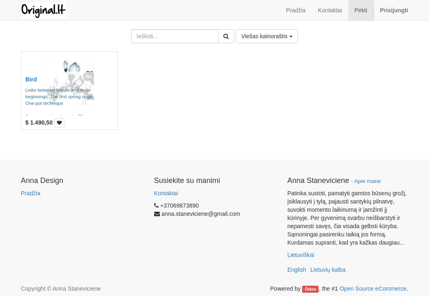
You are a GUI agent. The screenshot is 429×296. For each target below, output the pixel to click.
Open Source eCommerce (373, 288)
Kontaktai (166, 193)
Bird (31, 79)
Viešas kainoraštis (266, 36)
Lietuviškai (300, 255)
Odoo (310, 289)
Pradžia (30, 193)
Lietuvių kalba (328, 269)
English (296, 269)
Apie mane (367, 181)
